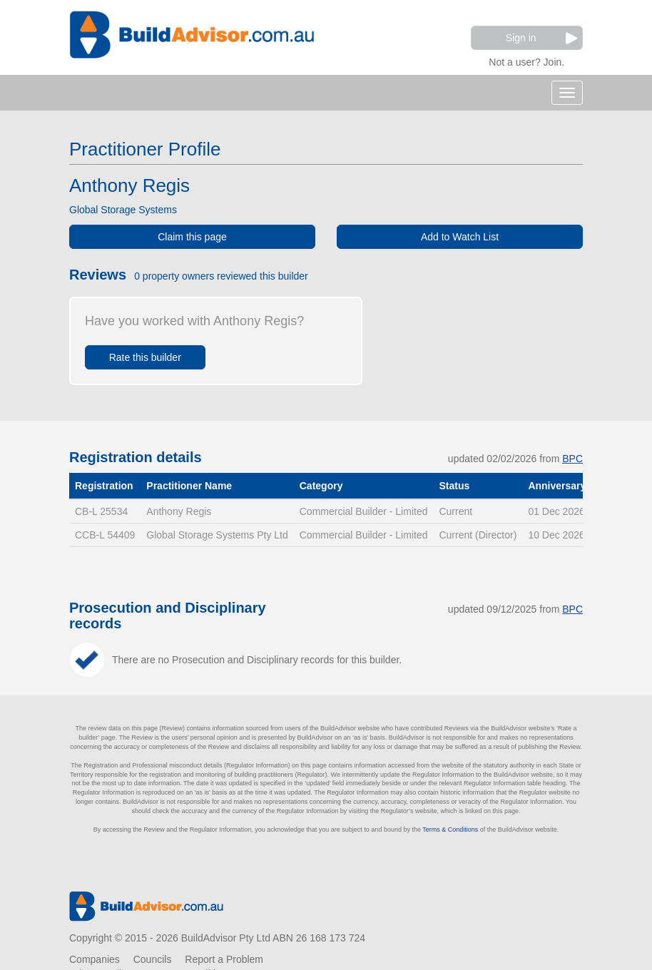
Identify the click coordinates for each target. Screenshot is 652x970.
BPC (572, 458)
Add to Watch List (460, 236)
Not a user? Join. (526, 60)
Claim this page (192, 236)
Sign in (541, 38)
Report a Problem (224, 959)
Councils (152, 959)
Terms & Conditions (450, 829)
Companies (94, 959)
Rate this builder (145, 357)
